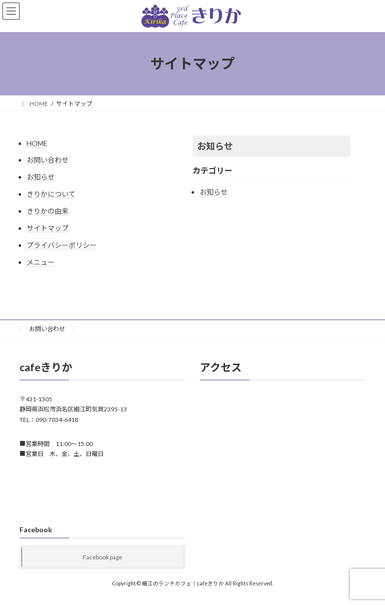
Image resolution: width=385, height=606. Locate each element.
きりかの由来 (48, 211)
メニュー (41, 262)
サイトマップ (48, 228)
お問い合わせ (48, 160)
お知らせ (41, 177)
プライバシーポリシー (62, 245)
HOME (37, 143)
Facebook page (102, 557)
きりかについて (51, 194)
